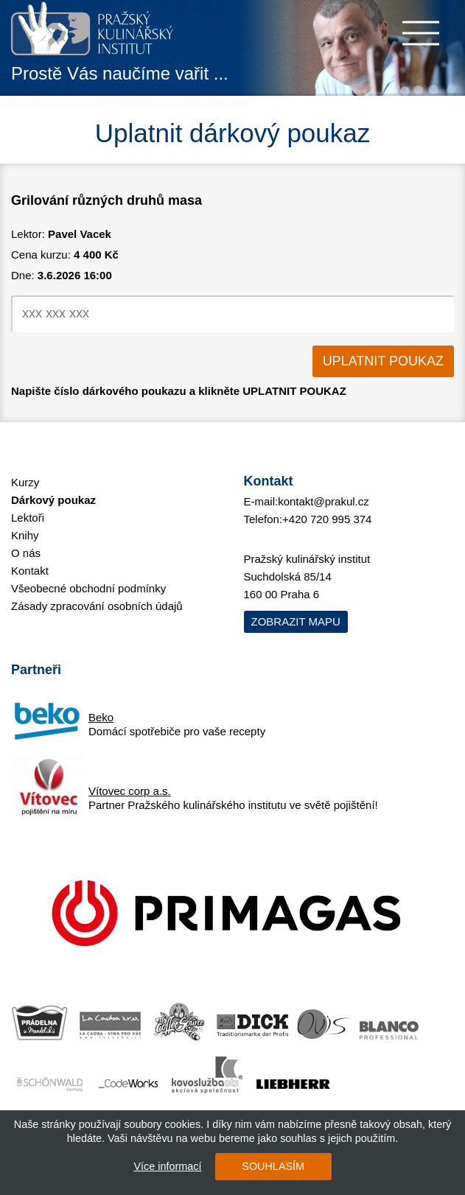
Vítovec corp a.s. (129, 790)
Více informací (167, 1166)
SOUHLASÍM (273, 1166)
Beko (100, 716)
